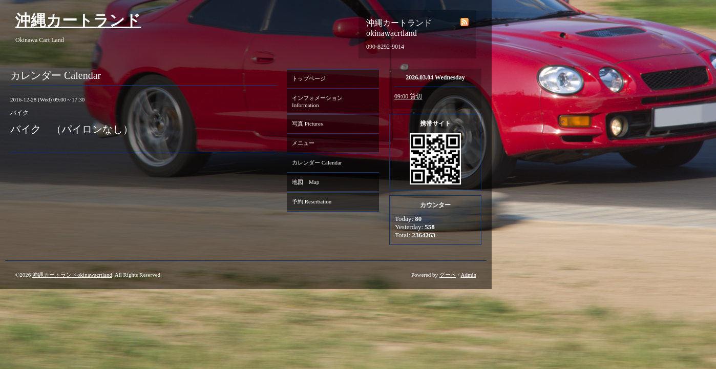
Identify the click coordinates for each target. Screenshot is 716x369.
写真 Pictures (307, 123)
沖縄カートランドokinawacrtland (72, 275)
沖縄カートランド (78, 20)
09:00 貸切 (408, 96)
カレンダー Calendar (317, 162)
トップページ (309, 78)
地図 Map (305, 182)
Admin (468, 275)
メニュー (303, 143)
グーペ (447, 275)
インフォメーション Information (320, 101)
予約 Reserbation (311, 201)
